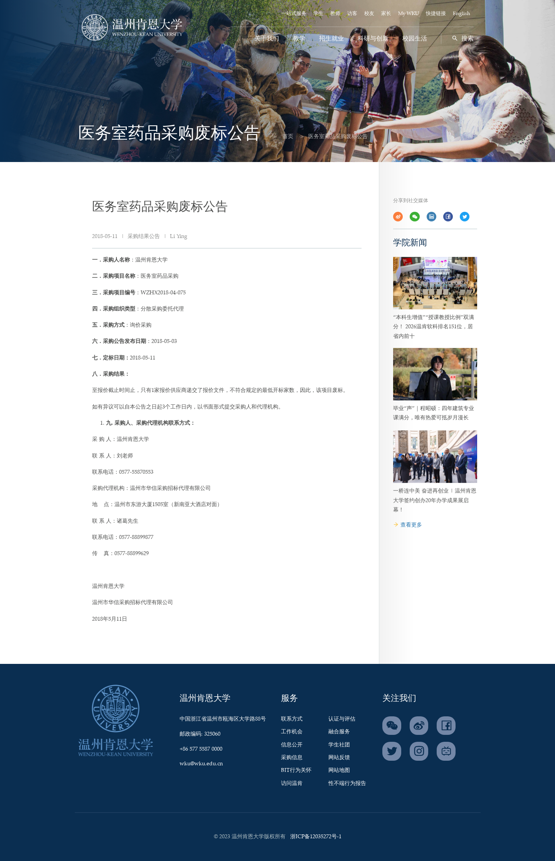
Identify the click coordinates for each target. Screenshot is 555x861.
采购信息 (292, 758)
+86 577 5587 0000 (201, 749)
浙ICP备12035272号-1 (315, 837)
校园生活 (414, 38)
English (461, 13)
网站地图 (339, 770)
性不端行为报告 (347, 783)
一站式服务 (293, 13)
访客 (352, 13)
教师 (335, 13)
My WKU (408, 13)
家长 (386, 13)
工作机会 (292, 732)
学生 (318, 13)
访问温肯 (292, 783)
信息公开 (292, 745)
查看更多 (407, 525)
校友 (369, 13)
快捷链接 (436, 13)
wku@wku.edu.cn (201, 764)
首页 (279, 136)
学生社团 (339, 745)
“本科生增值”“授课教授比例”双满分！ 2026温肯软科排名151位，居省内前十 (433, 341)
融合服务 (339, 732)
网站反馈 (339, 758)
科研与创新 (373, 38)
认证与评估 (341, 719)
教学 (299, 38)
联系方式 (292, 719)
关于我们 (266, 38)
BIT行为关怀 (296, 770)
